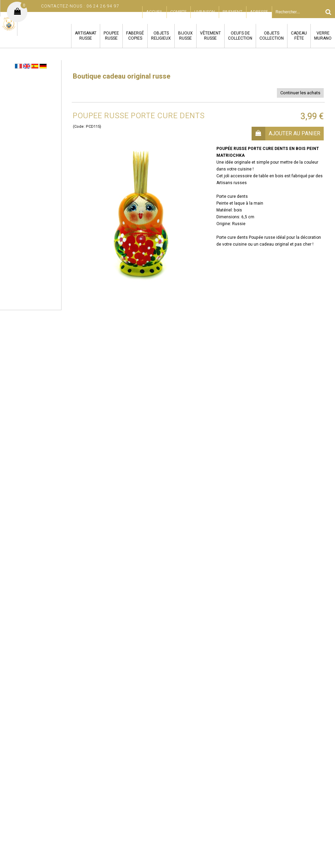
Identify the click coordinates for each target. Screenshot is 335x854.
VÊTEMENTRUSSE (210, 35)
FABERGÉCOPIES (135, 35)
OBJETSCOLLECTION (271, 35)
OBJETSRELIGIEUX (161, 35)
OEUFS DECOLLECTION (240, 35)
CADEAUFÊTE (299, 35)
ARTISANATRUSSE (85, 35)
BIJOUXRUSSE (185, 35)
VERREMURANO (323, 35)
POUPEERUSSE (111, 35)
